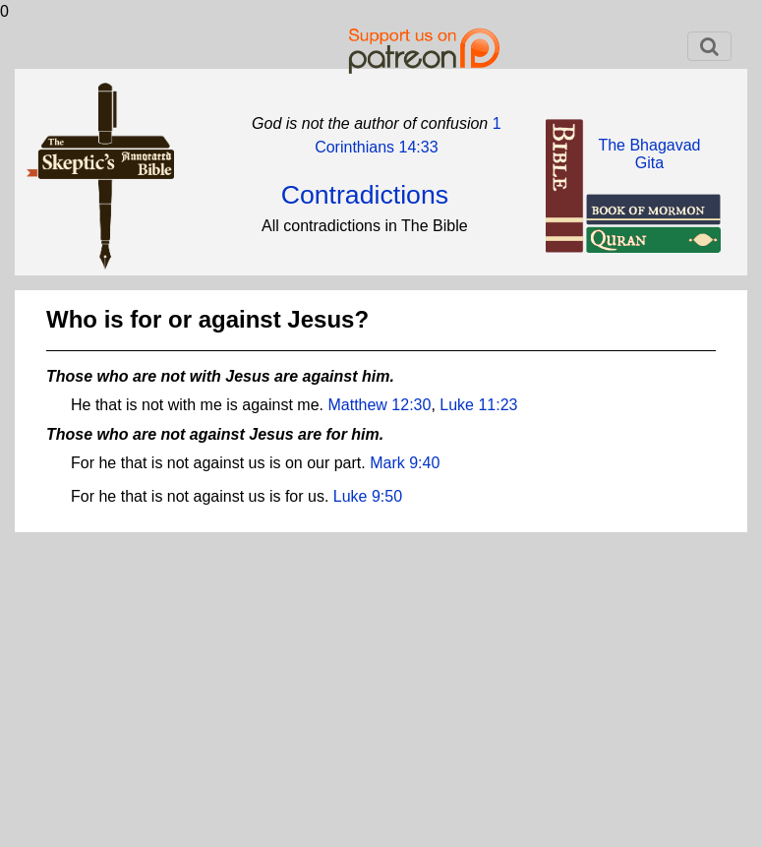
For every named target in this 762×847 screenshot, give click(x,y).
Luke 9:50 (367, 496)
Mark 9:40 (405, 462)
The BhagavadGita (649, 154)
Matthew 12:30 (379, 404)
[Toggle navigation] (709, 46)
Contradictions (364, 195)
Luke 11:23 (478, 404)
